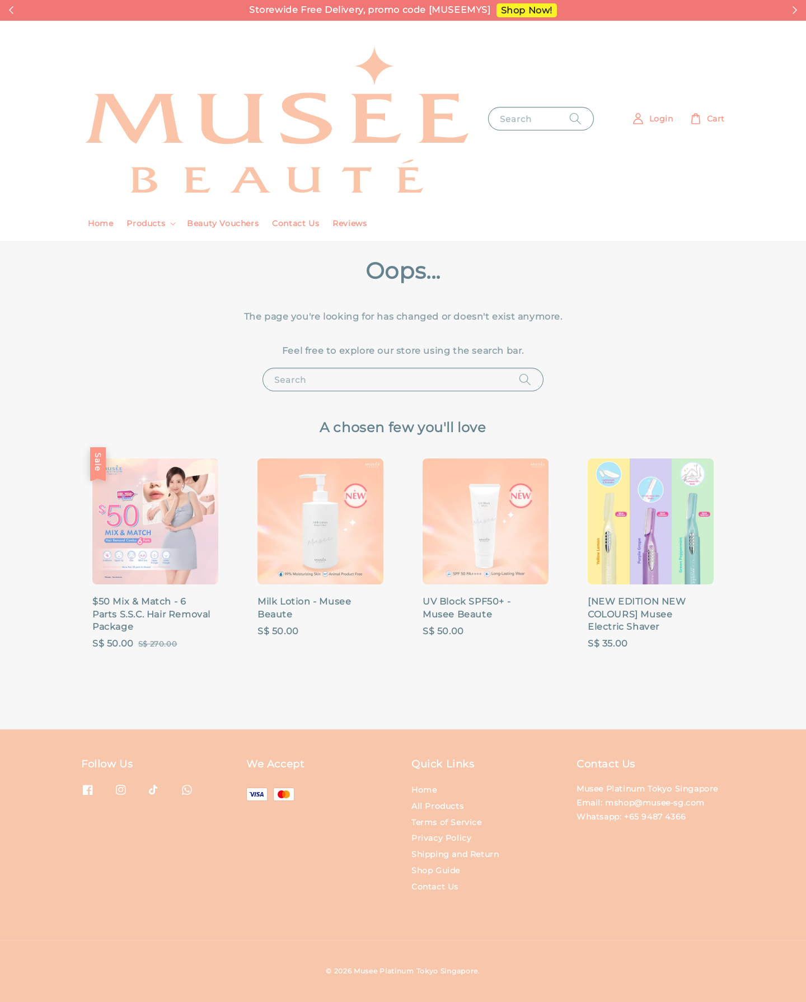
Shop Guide (435, 870)
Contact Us (295, 223)
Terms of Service (446, 822)
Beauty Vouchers (223, 223)
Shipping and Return (455, 854)
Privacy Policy (441, 838)
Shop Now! (526, 10)
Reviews (349, 223)
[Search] (575, 118)
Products (145, 223)
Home (100, 223)
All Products (437, 806)
